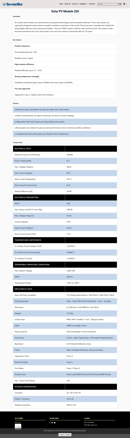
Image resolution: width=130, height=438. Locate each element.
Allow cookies (65, 434)
